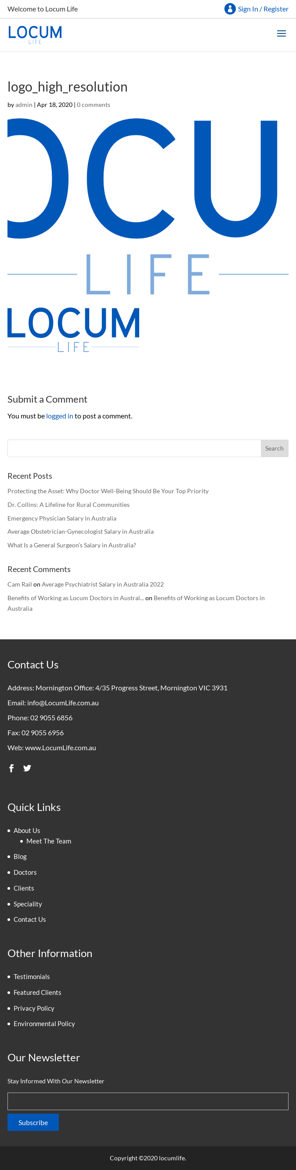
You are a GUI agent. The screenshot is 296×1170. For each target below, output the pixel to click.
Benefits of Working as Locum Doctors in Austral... (75, 598)
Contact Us (30, 919)
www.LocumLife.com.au (60, 747)
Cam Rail (19, 584)
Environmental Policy (44, 1023)
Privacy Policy (34, 1008)
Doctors (25, 872)
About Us (27, 830)
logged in (59, 415)
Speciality (28, 904)
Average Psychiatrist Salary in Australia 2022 (103, 584)
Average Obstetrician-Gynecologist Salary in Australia (80, 531)
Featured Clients (37, 992)
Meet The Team (48, 841)
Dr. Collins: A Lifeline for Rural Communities (68, 504)
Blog (20, 856)
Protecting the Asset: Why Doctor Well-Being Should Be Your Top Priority (108, 491)
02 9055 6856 (51, 717)
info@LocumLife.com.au (63, 702)
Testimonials (32, 976)
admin (23, 104)
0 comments (93, 104)
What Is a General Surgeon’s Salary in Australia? (71, 545)
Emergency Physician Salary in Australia (61, 518)
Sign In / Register (263, 8)
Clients (24, 888)
